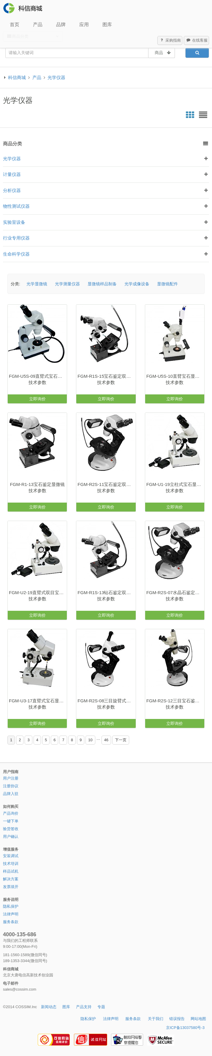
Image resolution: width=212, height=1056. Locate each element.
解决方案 (10, 879)
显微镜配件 (167, 283)
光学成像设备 (136, 283)
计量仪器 (12, 174)
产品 (37, 24)
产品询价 (10, 813)
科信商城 (17, 77)
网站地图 (198, 1018)
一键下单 (10, 821)
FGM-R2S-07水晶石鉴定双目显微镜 (175, 592)
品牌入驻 (10, 793)
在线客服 (197, 40)
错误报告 (177, 1018)
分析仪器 (12, 190)
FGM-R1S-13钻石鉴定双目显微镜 (106, 592)
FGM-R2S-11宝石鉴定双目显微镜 (106, 484)
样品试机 (10, 871)
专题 (101, 1007)
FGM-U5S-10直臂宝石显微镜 (175, 376)
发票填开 (10, 887)
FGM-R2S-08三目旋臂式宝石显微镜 (106, 700)
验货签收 (10, 829)
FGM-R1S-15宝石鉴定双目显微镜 (106, 376)
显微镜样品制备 (102, 283)
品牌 (61, 24)
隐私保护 (10, 906)
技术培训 (10, 863)
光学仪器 (56, 77)
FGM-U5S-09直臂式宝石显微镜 (38, 376)
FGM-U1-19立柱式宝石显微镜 (175, 484)
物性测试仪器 (16, 206)
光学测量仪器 (67, 283)
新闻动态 (48, 1007)
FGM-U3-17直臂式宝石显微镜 (38, 700)
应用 (84, 24)
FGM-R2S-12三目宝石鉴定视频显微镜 (175, 700)
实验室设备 (14, 222)
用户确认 (10, 836)
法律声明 (10, 914)
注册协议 (10, 786)
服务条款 (10, 922)
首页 (14, 24)
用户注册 (10, 778)
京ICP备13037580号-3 (185, 1027)
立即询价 (37, 398)
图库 (107, 24)
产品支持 (83, 1007)
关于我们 (155, 1018)
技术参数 (37, 382)
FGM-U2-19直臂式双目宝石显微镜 (38, 592)
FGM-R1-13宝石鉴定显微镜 (37, 484)
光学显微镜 (36, 283)
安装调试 (10, 856)
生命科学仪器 (16, 253)
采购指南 (170, 40)
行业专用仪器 (16, 237)
